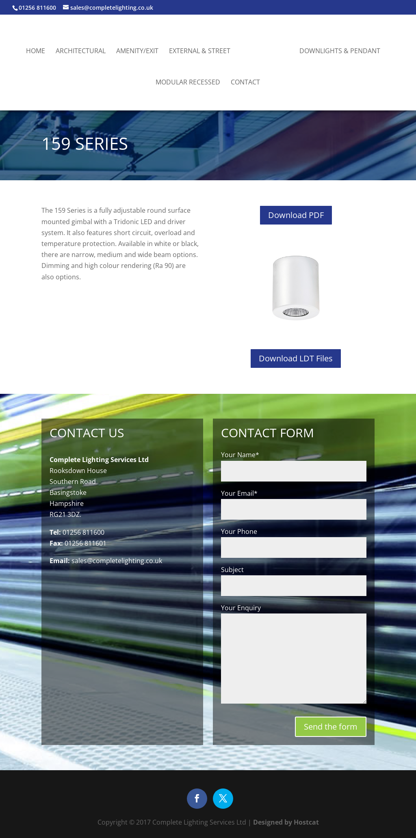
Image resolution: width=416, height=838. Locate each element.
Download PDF (296, 215)
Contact (245, 82)
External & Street (199, 51)
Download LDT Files (296, 358)
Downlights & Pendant (339, 51)
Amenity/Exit (137, 51)
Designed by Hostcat (285, 822)
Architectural (81, 51)
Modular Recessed (188, 82)
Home (35, 51)
